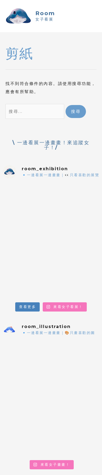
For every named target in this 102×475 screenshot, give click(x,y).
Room (45, 13)
